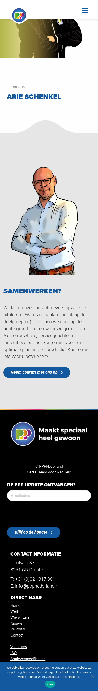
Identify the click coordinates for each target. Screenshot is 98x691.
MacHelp (63, 472)
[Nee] (92, 676)
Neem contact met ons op (34, 372)
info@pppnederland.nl (37, 586)
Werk (14, 611)
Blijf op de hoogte (31, 532)
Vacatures (18, 647)
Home (15, 606)
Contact (16, 635)
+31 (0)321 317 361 (35, 579)
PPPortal (17, 629)
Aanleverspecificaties (27, 659)
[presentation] (42, 514)
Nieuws (16, 623)
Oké (50, 684)
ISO (13, 653)
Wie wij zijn (19, 617)
